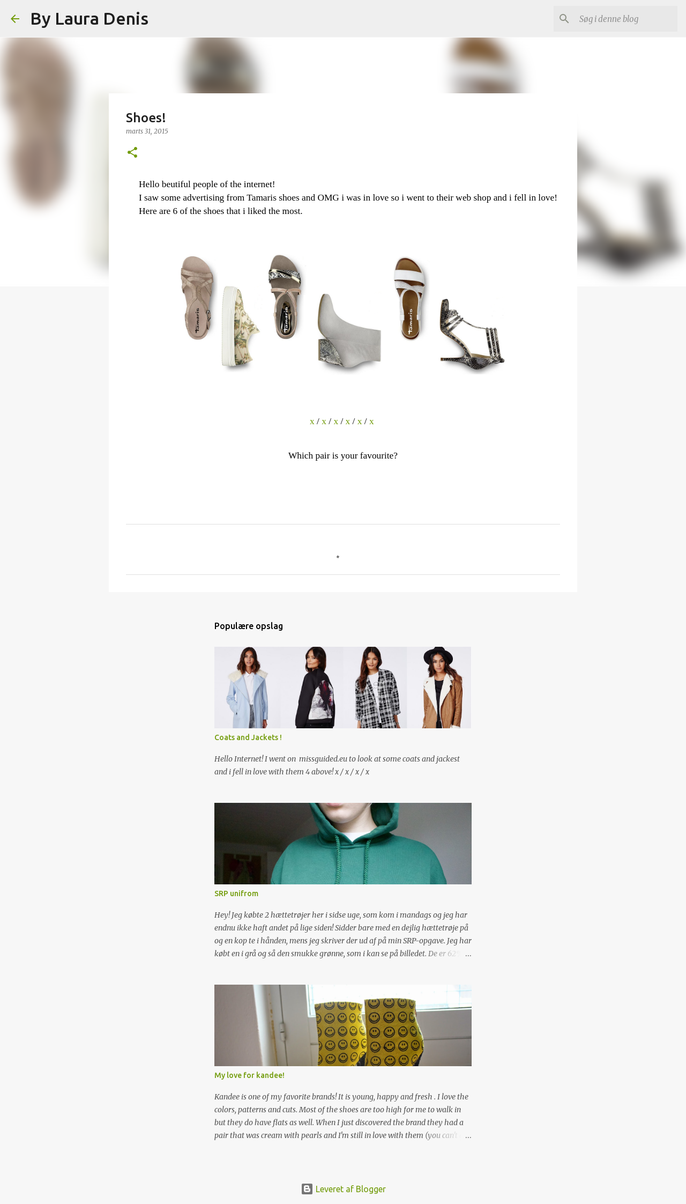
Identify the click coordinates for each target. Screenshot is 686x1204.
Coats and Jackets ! (248, 737)
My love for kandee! (249, 1075)
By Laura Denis (89, 18)
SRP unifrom (236, 893)
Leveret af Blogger (343, 1189)
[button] (132, 153)
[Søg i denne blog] (621, 19)
